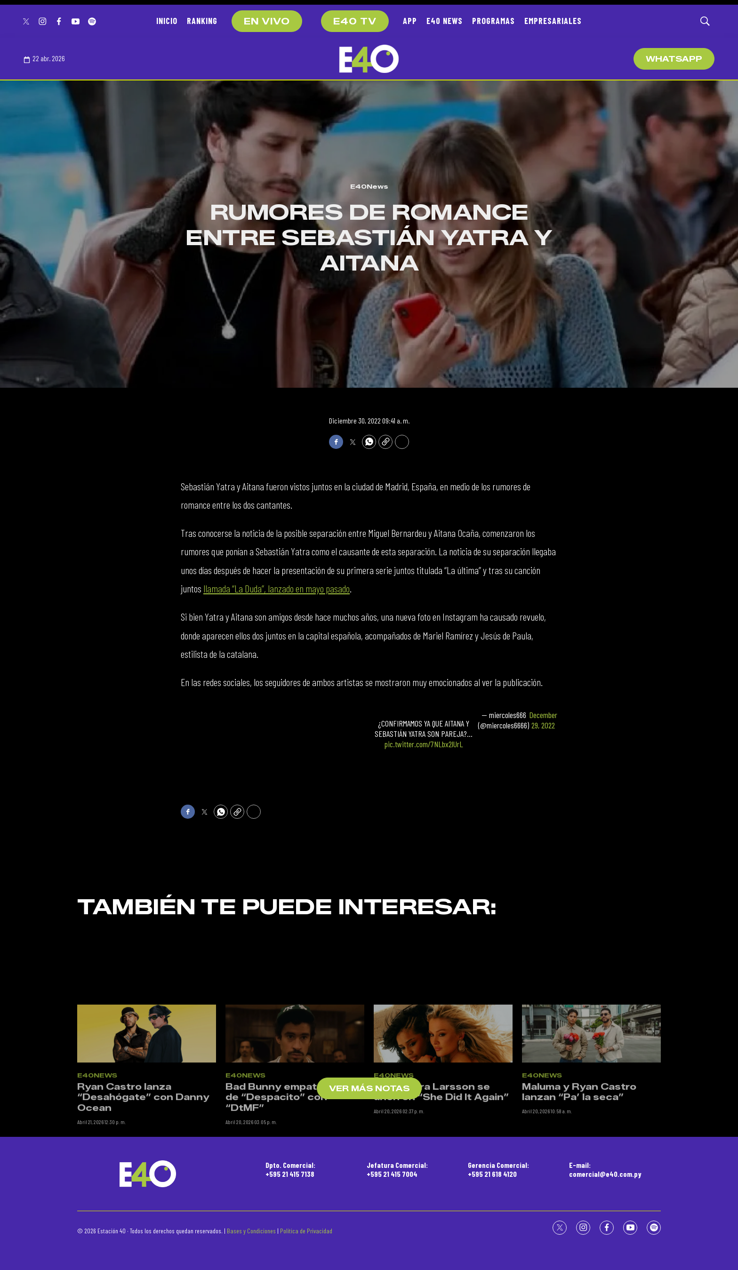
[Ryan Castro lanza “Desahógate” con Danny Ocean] (146, 1153)
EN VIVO (267, 21)
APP (410, 21)
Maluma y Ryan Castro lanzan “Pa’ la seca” (579, 1211)
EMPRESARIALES (553, 21)
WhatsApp (674, 59)
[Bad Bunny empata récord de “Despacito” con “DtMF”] (294, 1153)
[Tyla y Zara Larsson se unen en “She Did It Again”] (443, 1153)
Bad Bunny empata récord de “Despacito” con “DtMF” (292, 1217)
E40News (369, 186)
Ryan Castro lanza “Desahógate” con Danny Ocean (143, 1217)
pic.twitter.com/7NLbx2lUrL (424, 744)
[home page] (369, 59)
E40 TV (355, 21)
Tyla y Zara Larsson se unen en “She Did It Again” (441, 1211)
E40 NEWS (444, 21)
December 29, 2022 (543, 720)
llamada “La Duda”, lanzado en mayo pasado (276, 588)
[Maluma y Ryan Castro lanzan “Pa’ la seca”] (591, 1153)
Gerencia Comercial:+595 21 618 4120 (498, 1169)
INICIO (166, 21)
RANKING (202, 21)
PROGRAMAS (493, 21)
